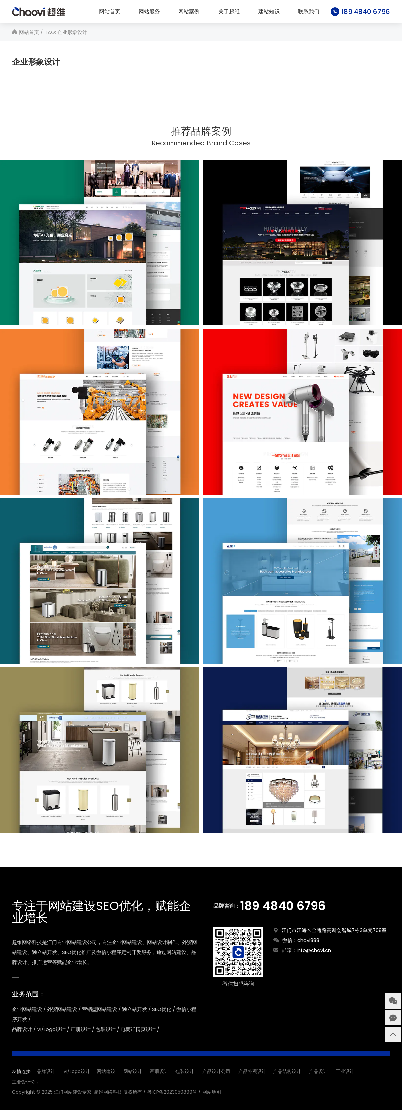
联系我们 (308, 11)
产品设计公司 (216, 1071)
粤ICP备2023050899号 (172, 1092)
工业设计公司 (26, 1082)
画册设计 (159, 1071)
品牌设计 (46, 1071)
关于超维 (229, 11)
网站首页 (109, 11)
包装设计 (184, 1071)
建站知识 (269, 11)
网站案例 (189, 11)
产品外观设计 (252, 1071)
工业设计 (345, 1071)
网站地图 (211, 1092)
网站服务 (149, 11)
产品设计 (318, 1071)
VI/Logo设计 (76, 1071)
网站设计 (132, 1071)
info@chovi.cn (314, 950)
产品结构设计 (287, 1071)
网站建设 (106, 1071)
